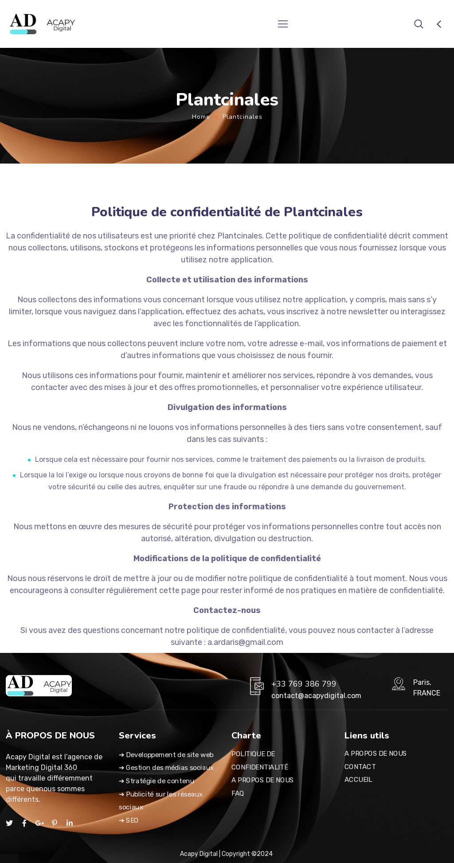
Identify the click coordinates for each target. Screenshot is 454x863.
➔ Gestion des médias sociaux (166, 768)
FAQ (237, 793)
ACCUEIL (358, 780)
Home (201, 117)
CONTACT (360, 767)
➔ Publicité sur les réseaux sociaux (161, 801)
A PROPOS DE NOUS (262, 780)
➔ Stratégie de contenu (156, 781)
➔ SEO (129, 820)
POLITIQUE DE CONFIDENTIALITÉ (259, 760)
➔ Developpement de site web (166, 755)
